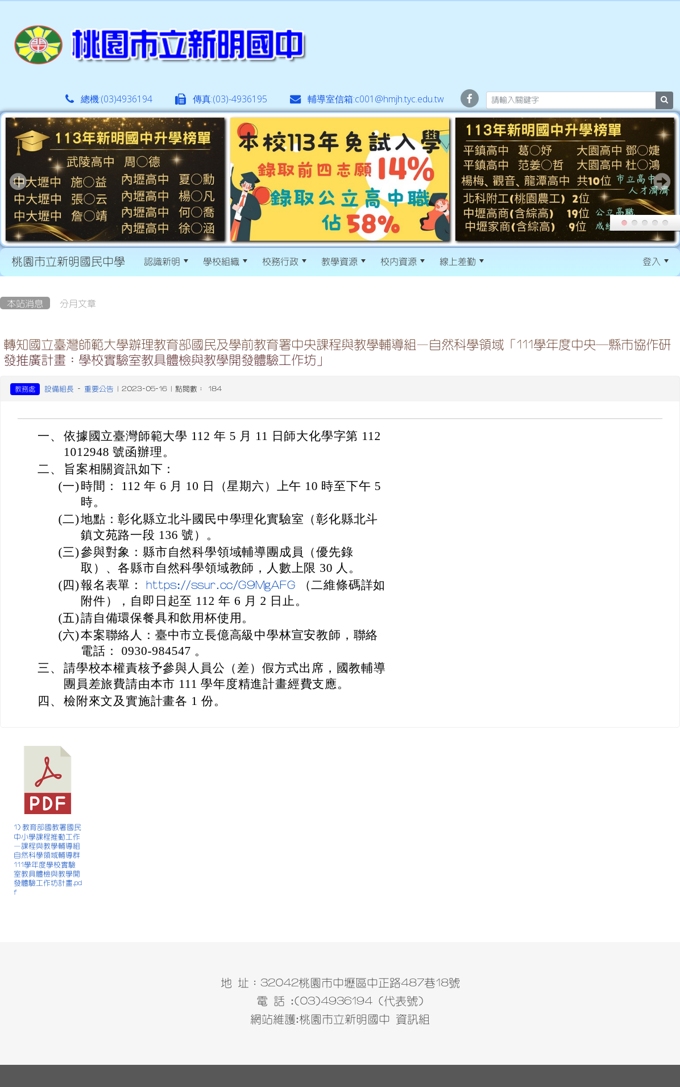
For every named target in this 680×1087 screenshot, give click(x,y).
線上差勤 (461, 260)
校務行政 (284, 260)
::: (501, 261)
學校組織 (225, 260)
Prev (18, 181)
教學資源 (343, 260)
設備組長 (59, 388)
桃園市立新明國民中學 (68, 261)
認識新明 (166, 260)
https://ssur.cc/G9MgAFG (220, 585)
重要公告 (99, 388)
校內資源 (402, 260)
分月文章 (78, 303)
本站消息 (25, 303)
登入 (655, 260)
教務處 (25, 388)
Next (661, 181)
